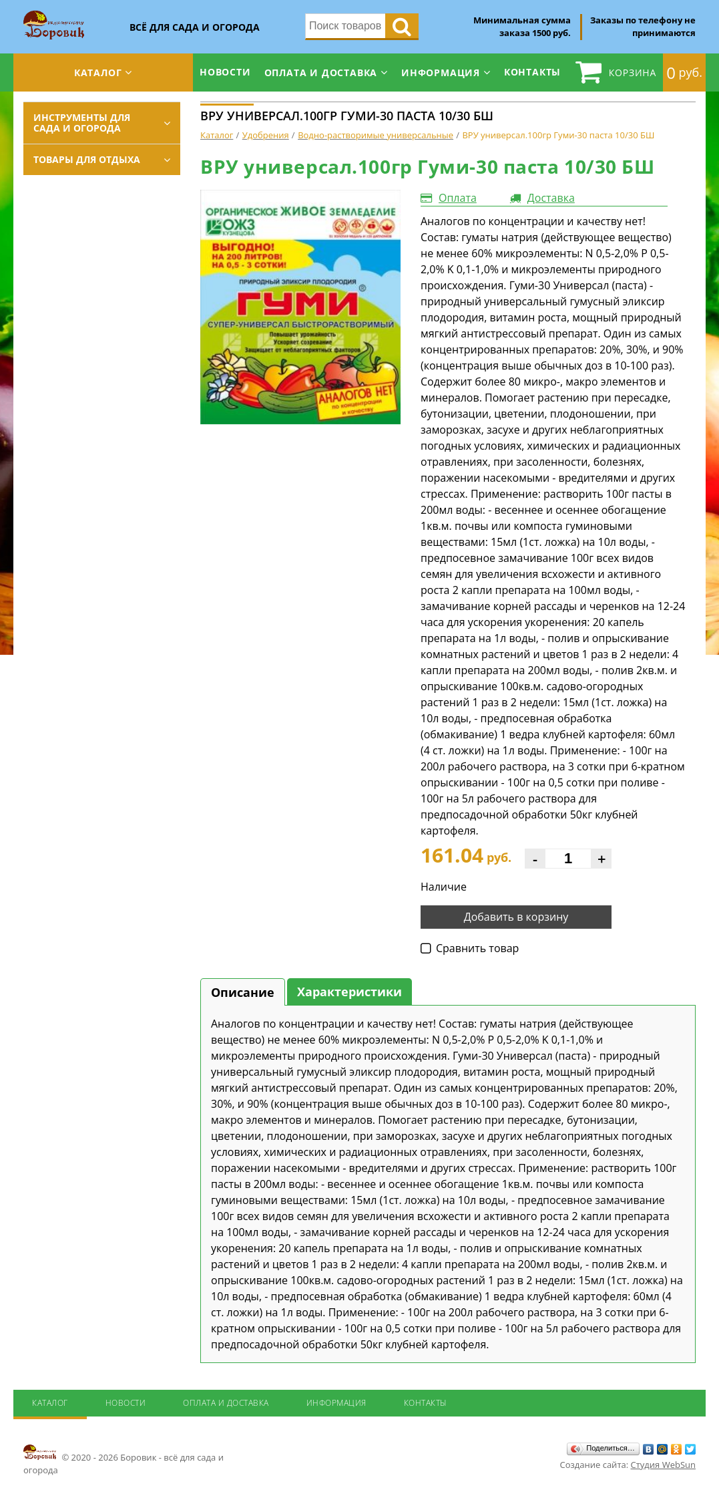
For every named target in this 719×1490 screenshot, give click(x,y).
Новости (225, 71)
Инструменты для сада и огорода (81, 122)
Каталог (98, 72)
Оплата (458, 197)
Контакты (532, 71)
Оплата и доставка (321, 72)
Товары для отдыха (86, 159)
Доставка (551, 197)
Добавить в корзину (516, 916)
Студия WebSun (663, 1465)
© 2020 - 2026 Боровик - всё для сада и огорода (123, 1459)
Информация (440, 72)
